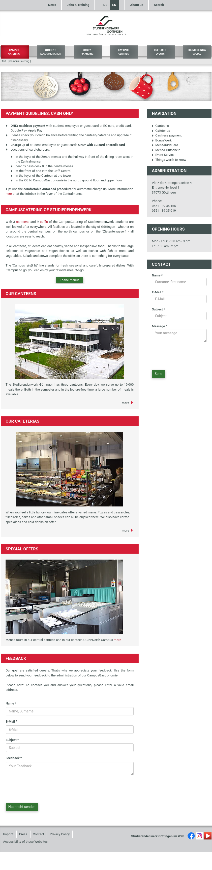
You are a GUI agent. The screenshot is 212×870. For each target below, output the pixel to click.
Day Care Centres (123, 52)
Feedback (14, 758)
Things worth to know (169, 160)
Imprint (8, 834)
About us (136, 5)
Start (3, 61)
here (9, 194)
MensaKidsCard (165, 145)
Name (11, 703)
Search (159, 5)
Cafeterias (161, 131)
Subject (12, 740)
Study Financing (87, 52)
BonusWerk (162, 140)
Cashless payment (167, 135)
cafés (44, 222)
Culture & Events (160, 52)
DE (105, 5)
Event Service (163, 155)
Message (159, 326)
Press (23, 834)
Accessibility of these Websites (25, 841)
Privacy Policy (60, 834)
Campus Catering (14, 52)
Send (158, 374)
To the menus (70, 280)
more (125, 403)
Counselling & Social (196, 52)
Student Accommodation (50, 52)
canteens (23, 222)
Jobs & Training (78, 5)
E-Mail (11, 721)
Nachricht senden (21, 807)
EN (114, 5)
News (52, 5)
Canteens (160, 126)
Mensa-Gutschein (166, 150)
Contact (38, 834)
